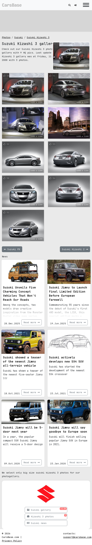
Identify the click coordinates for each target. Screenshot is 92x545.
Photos (6, 37)
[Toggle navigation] (85, 5)
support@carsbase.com (77, 537)
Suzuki (18, 37)
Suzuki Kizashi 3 (38, 37)
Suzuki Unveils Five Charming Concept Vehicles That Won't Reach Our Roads (19, 294)
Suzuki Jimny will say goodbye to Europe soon (68, 429)
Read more (31, 322)
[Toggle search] (69, 5)
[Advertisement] (46, 20)
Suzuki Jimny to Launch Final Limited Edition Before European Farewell (68, 294)
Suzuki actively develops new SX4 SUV (66, 359)
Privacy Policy (12, 540)
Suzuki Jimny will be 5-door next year (23, 429)
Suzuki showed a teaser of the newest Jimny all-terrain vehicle (22, 361)
